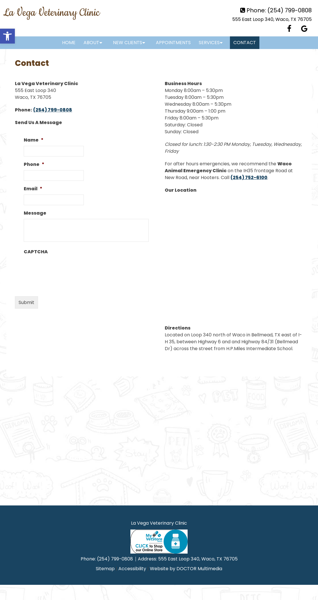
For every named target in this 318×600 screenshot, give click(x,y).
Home (68, 42)
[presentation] (67, 269)
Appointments (173, 42)
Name (33, 140)
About (91, 42)
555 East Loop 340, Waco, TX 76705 (272, 19)
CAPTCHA (36, 252)
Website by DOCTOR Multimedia (186, 568)
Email (33, 189)
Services (209, 42)
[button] (7, 36)
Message (35, 213)
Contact (244, 42)
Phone (34, 165)
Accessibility (132, 568)
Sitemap (105, 568)
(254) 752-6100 (248, 177)
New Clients (127, 42)
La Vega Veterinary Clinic (51, 13)
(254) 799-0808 (289, 10)
